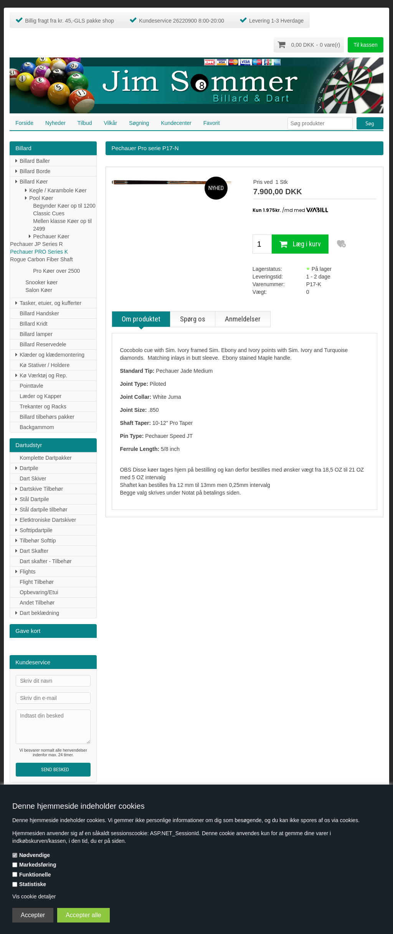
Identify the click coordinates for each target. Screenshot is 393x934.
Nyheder (55, 123)
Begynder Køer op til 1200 (64, 205)
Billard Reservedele (43, 344)
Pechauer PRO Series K (39, 251)
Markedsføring (37, 865)
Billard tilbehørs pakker (47, 416)
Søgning (139, 123)
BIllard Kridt (33, 323)
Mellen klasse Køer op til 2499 (62, 224)
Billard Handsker (39, 313)
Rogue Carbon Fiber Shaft (41, 259)
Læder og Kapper (40, 396)
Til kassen (365, 45)
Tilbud (85, 123)
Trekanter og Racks (43, 406)
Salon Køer (38, 290)
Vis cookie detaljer (34, 896)
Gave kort (27, 630)
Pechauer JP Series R (36, 244)
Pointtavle (31, 385)
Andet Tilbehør (37, 602)
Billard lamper (36, 334)
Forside (24, 123)
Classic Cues (48, 213)
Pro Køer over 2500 (56, 270)
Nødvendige (34, 855)
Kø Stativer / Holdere (44, 365)
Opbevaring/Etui (39, 592)
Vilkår (110, 123)
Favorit (211, 123)
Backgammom (37, 427)
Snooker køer (41, 282)
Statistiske (32, 884)
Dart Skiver (33, 478)
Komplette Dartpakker (45, 457)
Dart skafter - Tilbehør (45, 561)
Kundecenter (176, 123)
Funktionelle (35, 875)
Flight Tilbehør (37, 581)
